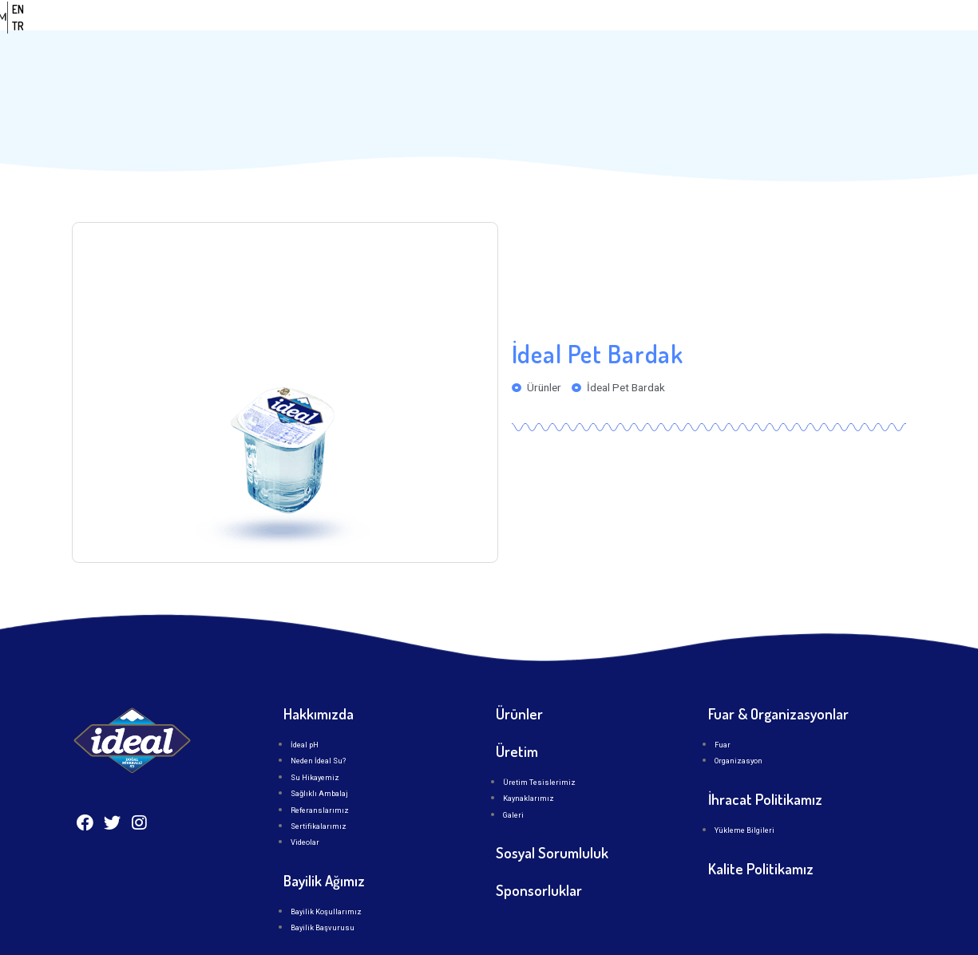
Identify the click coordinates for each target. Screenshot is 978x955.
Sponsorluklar (539, 849)
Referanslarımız (320, 768)
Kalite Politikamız (761, 827)
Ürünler (593, 37)
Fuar (723, 703)
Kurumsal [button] (506, 37)
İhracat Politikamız (765, 758)
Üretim (665, 37)
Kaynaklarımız (528, 757)
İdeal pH (305, 703)
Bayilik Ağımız (324, 839)
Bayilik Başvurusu (322, 886)
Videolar (305, 801)
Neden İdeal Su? (318, 719)
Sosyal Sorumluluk (552, 811)
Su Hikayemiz (315, 735)
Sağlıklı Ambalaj (319, 752)
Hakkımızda (318, 673)
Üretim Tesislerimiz (539, 740)
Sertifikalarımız (318, 784)
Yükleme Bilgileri (744, 789)
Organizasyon (738, 719)
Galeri (513, 773)
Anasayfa (415, 37)
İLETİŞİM (734, 37)
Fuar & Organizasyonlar (778, 673)
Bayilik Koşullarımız (326, 870)
